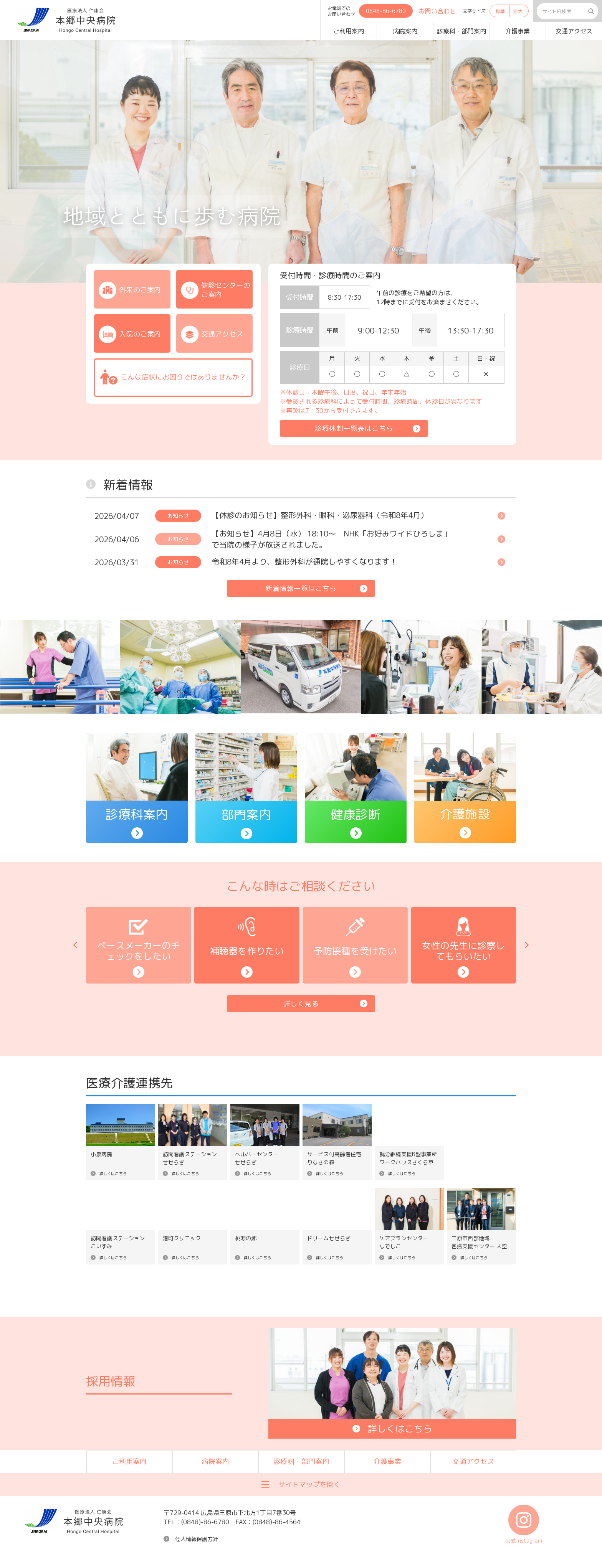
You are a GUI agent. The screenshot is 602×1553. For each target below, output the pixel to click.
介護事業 (517, 31)
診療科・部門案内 (461, 31)
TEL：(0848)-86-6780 (196, 1522)
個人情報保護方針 (196, 1539)
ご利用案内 (348, 31)
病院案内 (405, 31)
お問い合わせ (437, 11)
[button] (75, 945)
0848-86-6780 (386, 11)
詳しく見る (301, 1003)
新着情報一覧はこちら (300, 588)
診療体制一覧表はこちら (354, 428)
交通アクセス (574, 31)
